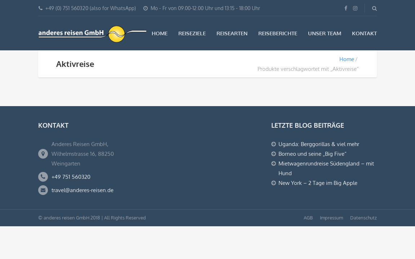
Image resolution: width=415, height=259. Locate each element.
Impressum (331, 218)
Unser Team (324, 33)
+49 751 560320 (71, 176)
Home (160, 33)
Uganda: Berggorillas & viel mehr (318, 144)
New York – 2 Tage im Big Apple (317, 183)
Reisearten (232, 33)
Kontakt (364, 33)
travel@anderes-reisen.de (82, 190)
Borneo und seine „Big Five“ (312, 153)
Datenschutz (363, 218)
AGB (308, 218)
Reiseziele (192, 33)
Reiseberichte (277, 33)
